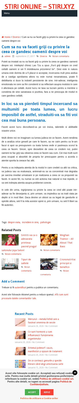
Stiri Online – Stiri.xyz (39, 6)
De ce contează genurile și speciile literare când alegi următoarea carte (39, 362)
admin (7, 56)
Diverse (16, 37)
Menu (7, 13)
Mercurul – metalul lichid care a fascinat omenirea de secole (37, 321)
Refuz (47, 392)
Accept (32, 392)
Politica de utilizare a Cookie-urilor (39, 398)
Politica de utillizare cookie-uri (56, 378)
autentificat (20, 287)
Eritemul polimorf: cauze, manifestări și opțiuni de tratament (38, 350)
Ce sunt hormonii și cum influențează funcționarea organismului (34, 335)
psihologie (45, 222)
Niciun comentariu (60, 56)
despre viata (14, 222)
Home (6, 37)
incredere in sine (30, 222)
